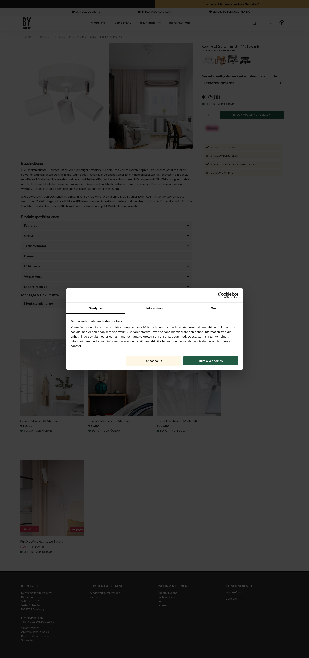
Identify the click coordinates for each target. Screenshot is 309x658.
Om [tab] (213, 308)
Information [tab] (154, 308)
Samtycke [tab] (96, 308)
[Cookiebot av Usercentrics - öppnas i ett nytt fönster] (221, 295)
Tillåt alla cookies (210, 360)
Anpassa (154, 360)
